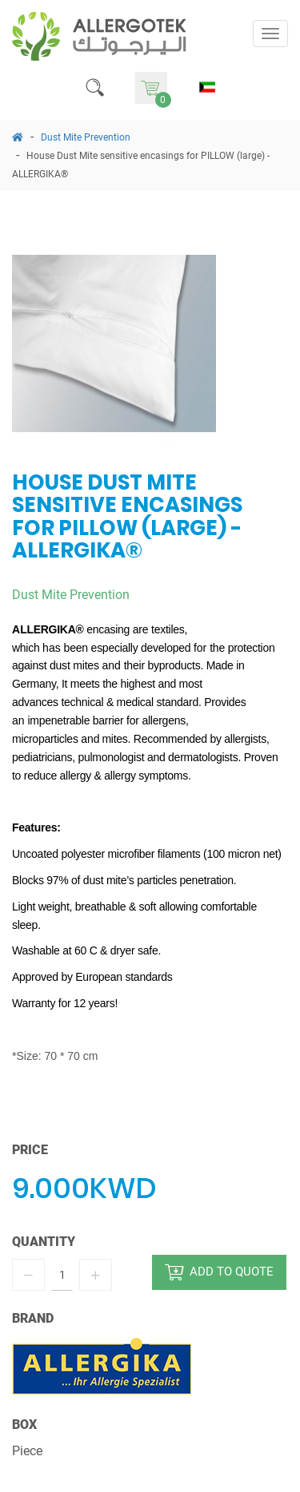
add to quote (219, 1272)
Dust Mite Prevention (85, 137)
